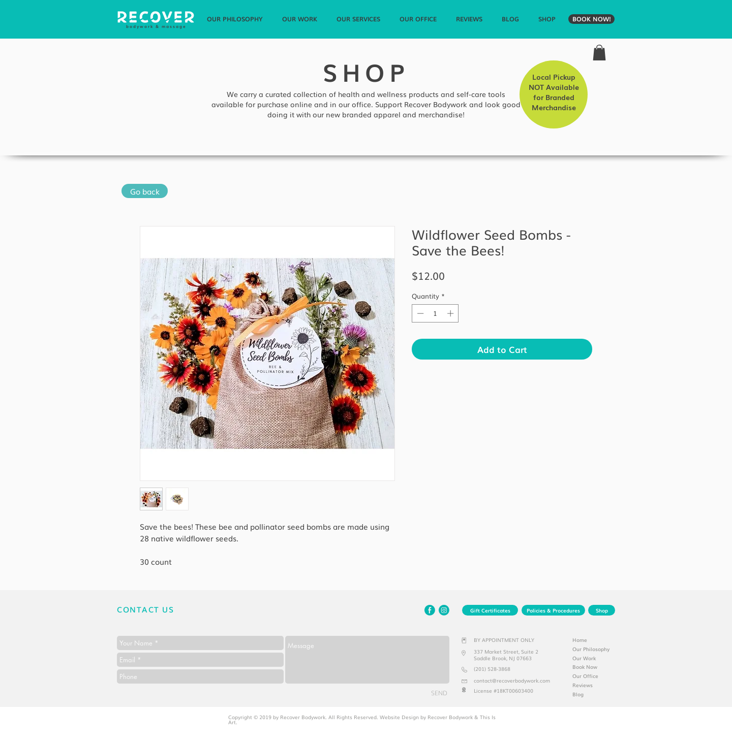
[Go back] (144, 191)
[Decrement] (419, 313)
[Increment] (451, 313)
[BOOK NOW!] (591, 19)
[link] (599, 52)
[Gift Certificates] (490, 610)
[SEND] (439, 692)
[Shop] (601, 610)
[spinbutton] (435, 313)
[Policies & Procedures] (553, 610)
